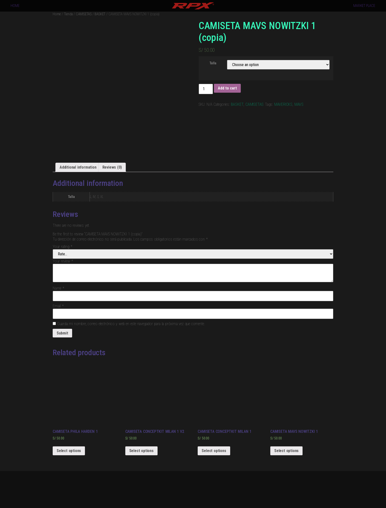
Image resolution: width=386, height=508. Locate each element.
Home (57, 14)
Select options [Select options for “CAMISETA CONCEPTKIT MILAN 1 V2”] (141, 450)
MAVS (299, 104)
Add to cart (227, 88)
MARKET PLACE (364, 5)
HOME (15, 5)
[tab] (78, 167)
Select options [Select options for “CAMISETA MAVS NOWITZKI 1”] (286, 450)
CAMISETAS (84, 14)
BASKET (100, 14)
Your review (63, 261)
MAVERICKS (283, 104)
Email (58, 306)
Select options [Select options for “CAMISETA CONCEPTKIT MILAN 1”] (214, 450)
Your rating (62, 247)
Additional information (78, 167)
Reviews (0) (112, 167)
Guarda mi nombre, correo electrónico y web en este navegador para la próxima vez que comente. (131, 324)
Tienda (68, 14)
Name (58, 288)
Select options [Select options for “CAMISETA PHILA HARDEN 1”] (69, 450)
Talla (212, 63)
